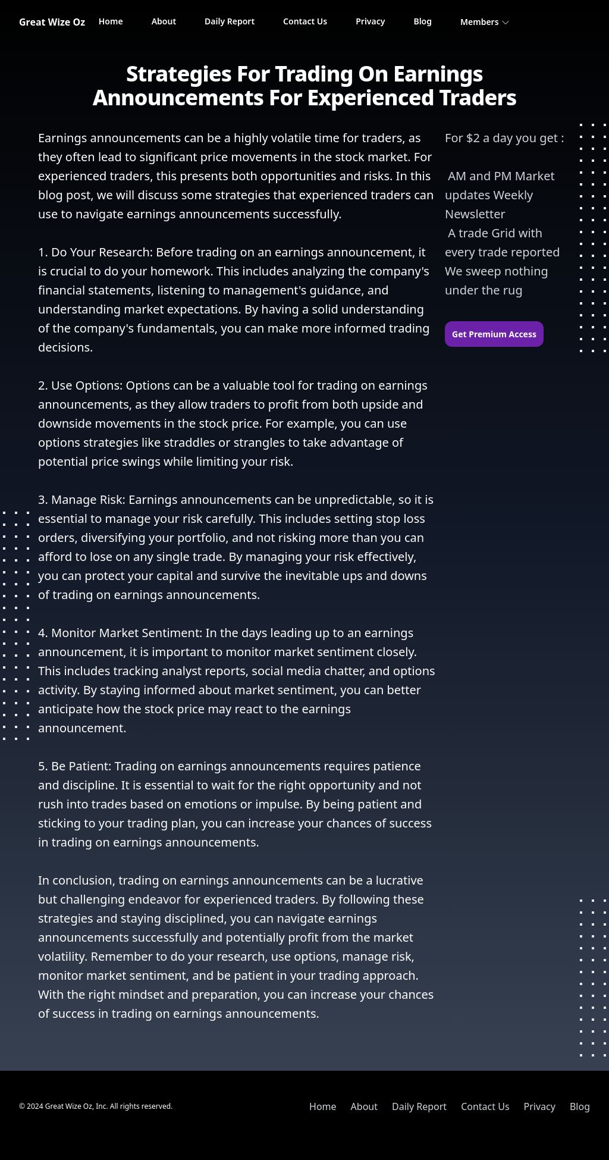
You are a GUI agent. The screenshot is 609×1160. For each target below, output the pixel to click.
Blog (422, 21)
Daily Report (230, 21)
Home (111, 21)
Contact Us (305, 21)
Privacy (370, 21)
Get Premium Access (494, 334)
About (164, 21)
